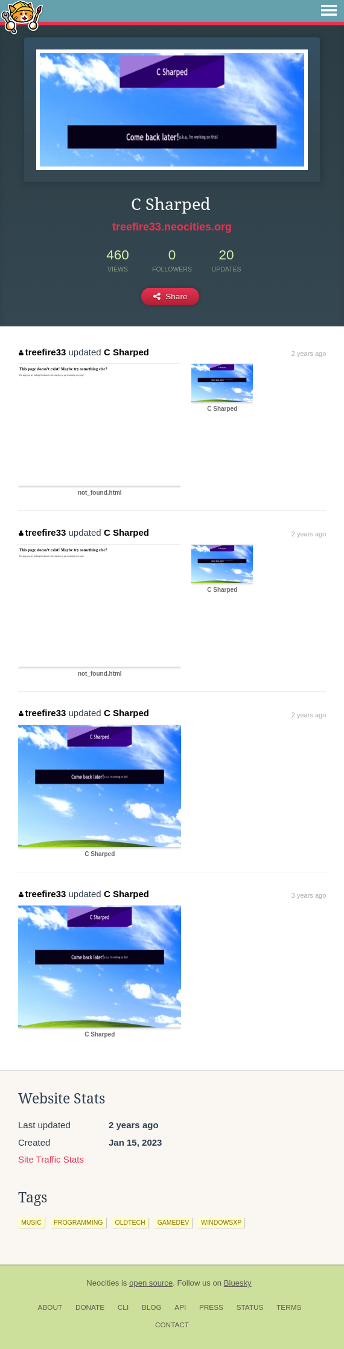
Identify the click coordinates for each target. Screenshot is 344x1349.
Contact (172, 1325)
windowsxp (221, 1222)
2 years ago (308, 353)
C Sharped (126, 352)
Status (250, 1307)
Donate (89, 1307)
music (31, 1222)
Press (211, 1307)
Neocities (102, 1282)
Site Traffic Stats (51, 1159)
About (50, 1307)
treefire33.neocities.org (172, 227)
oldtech (130, 1222)
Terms (288, 1307)
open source (151, 1282)
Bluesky (238, 1282)
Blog (152, 1307)
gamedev (174, 1222)
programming (78, 1222)
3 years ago (308, 895)
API (180, 1307)
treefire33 (42, 352)
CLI (123, 1307)
